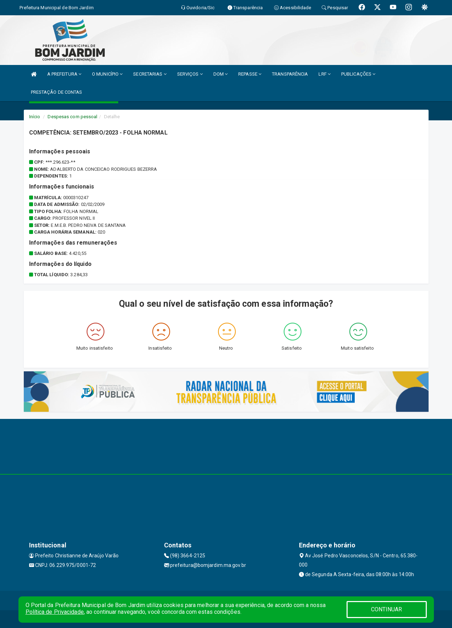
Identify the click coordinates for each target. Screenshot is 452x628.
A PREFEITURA (64, 74)
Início (34, 116)
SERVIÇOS (190, 74)
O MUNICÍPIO (107, 74)
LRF (324, 74)
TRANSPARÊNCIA (290, 74)
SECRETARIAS (149, 74)
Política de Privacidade (55, 611)
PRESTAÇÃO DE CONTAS (56, 92)
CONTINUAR (386, 609)
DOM (220, 74)
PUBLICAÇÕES (358, 74)
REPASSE (249, 74)
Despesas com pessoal (72, 116)
